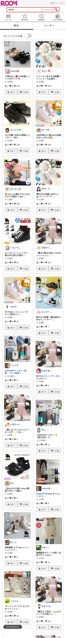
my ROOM (57, 17)
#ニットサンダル (52, 376)
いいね (25, 92)
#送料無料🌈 (42, 135)
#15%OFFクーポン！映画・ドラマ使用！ (15, 372)
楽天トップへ (57, 3)
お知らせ (41, 17)
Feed (8, 17)
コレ (12, 92)
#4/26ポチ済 (41, 494)
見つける (25, 17)
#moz (41, 376)
